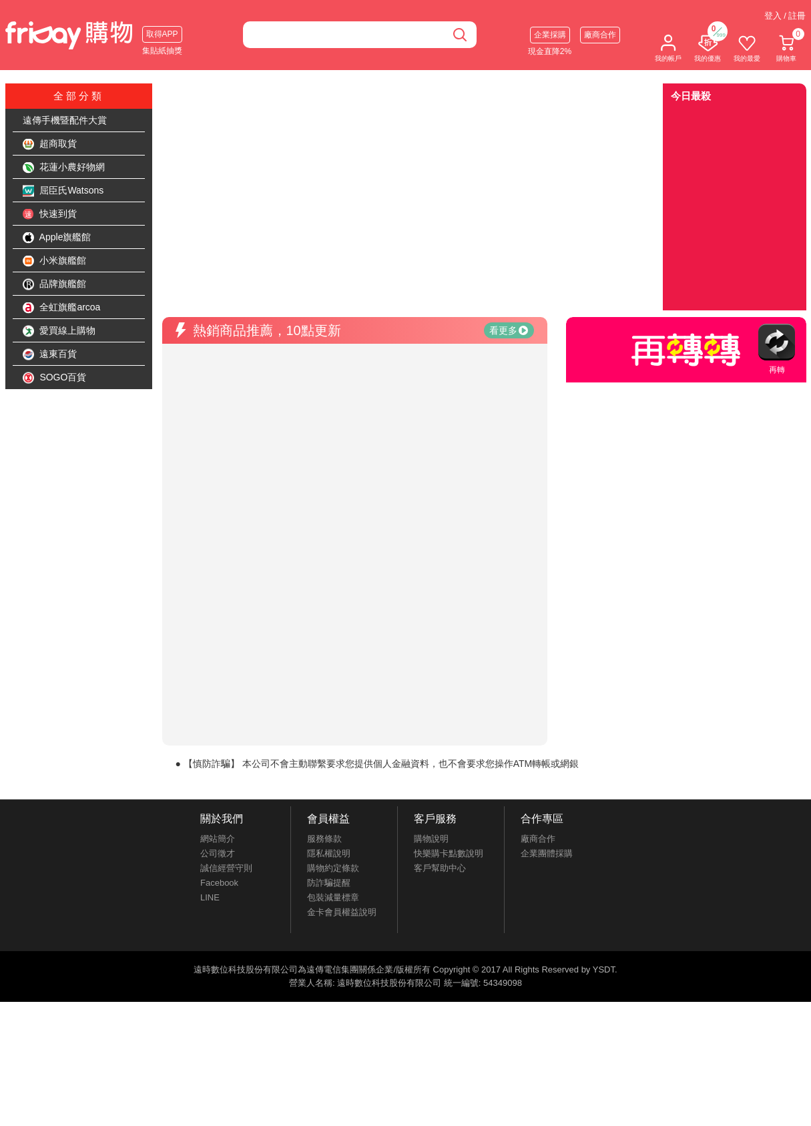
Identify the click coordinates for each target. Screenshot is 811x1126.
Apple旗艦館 (57, 238)
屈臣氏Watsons (63, 191)
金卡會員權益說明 (341, 912)
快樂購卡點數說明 (448, 853)
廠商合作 (600, 34)
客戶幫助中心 (440, 868)
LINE (210, 897)
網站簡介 (217, 839)
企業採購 (550, 34)
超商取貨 (50, 144)
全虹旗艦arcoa (62, 308)
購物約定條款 (333, 868)
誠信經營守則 (226, 868)
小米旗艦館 (55, 261)
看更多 (508, 330)
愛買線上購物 (59, 331)
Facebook (219, 883)
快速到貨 (50, 214)
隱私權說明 (328, 853)
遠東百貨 (50, 354)
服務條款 (324, 839)
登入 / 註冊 (785, 16)
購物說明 (431, 839)
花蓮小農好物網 (64, 168)
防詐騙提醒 (328, 883)
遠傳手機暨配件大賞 (65, 120)
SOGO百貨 (55, 378)
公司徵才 (217, 853)
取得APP (162, 34)
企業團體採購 (547, 853)
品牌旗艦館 (55, 284)
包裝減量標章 (333, 897)
